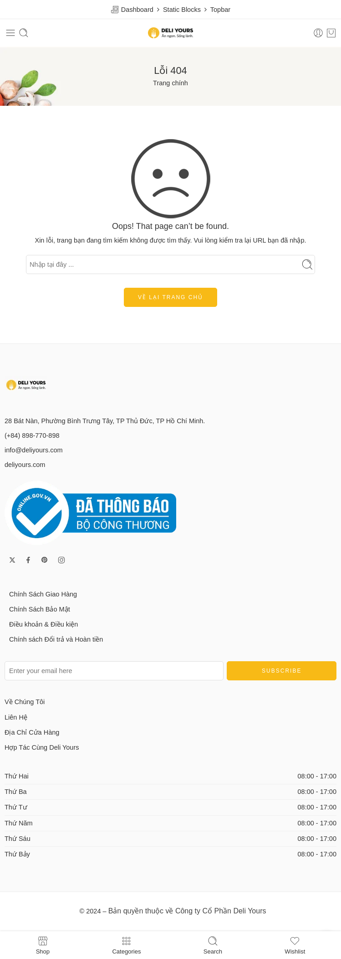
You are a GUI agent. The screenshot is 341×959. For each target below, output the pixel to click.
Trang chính (170, 83)
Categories (126, 945)
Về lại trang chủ (170, 297)
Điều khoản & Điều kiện (43, 624)
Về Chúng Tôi (25, 701)
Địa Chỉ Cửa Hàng (32, 732)
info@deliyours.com (34, 450)
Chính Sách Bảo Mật (39, 609)
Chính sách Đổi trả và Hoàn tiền (56, 639)
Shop (43, 945)
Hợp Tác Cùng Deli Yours (42, 747)
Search (213, 945)
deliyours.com (25, 464)
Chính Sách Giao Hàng (43, 594)
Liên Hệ (16, 717)
